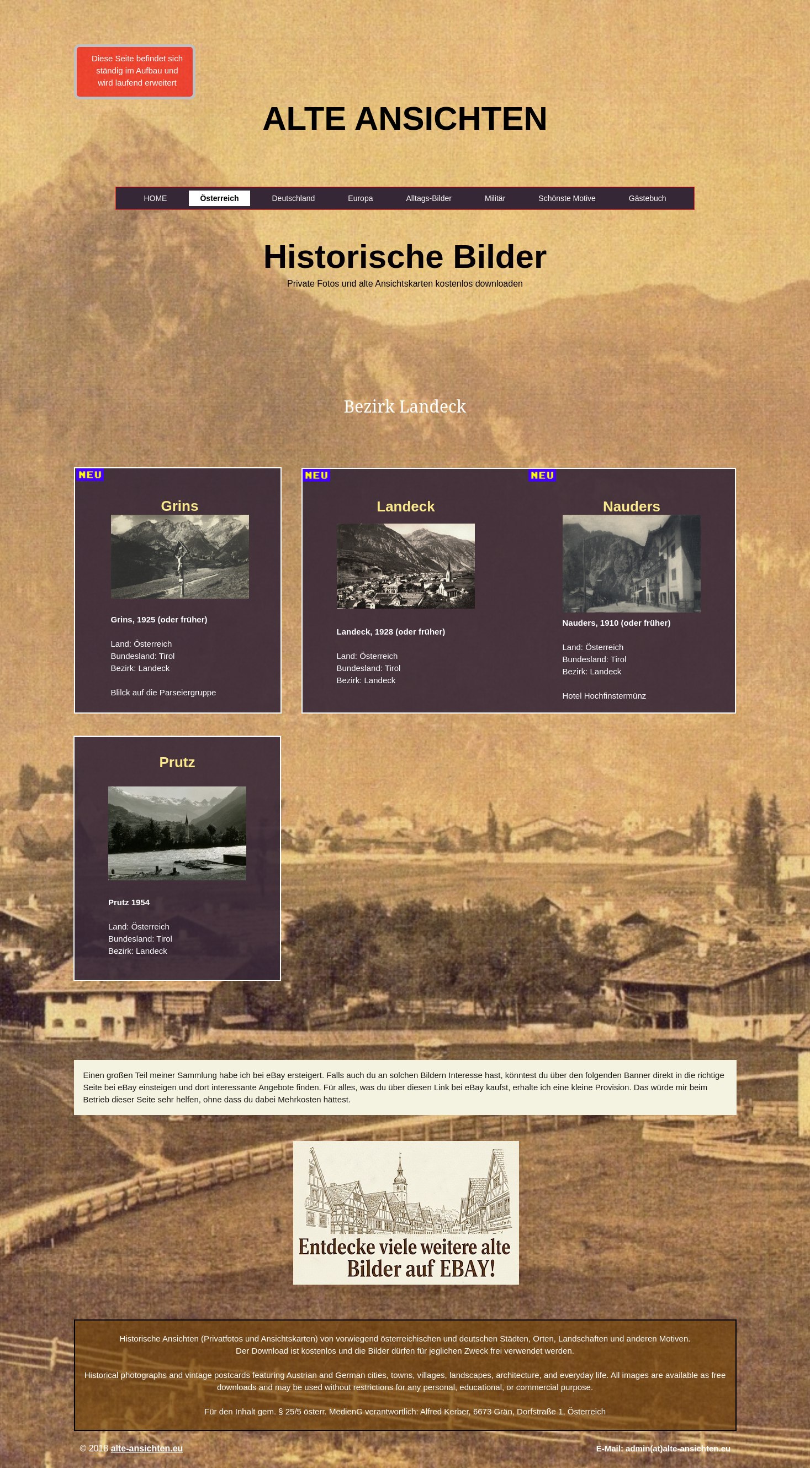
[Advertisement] (55, 193)
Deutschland (293, 198)
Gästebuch (647, 198)
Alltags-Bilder (428, 198)
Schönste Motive (567, 198)
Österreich (219, 198)
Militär (495, 198)
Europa (360, 198)
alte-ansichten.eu (147, 1448)
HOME (155, 198)
